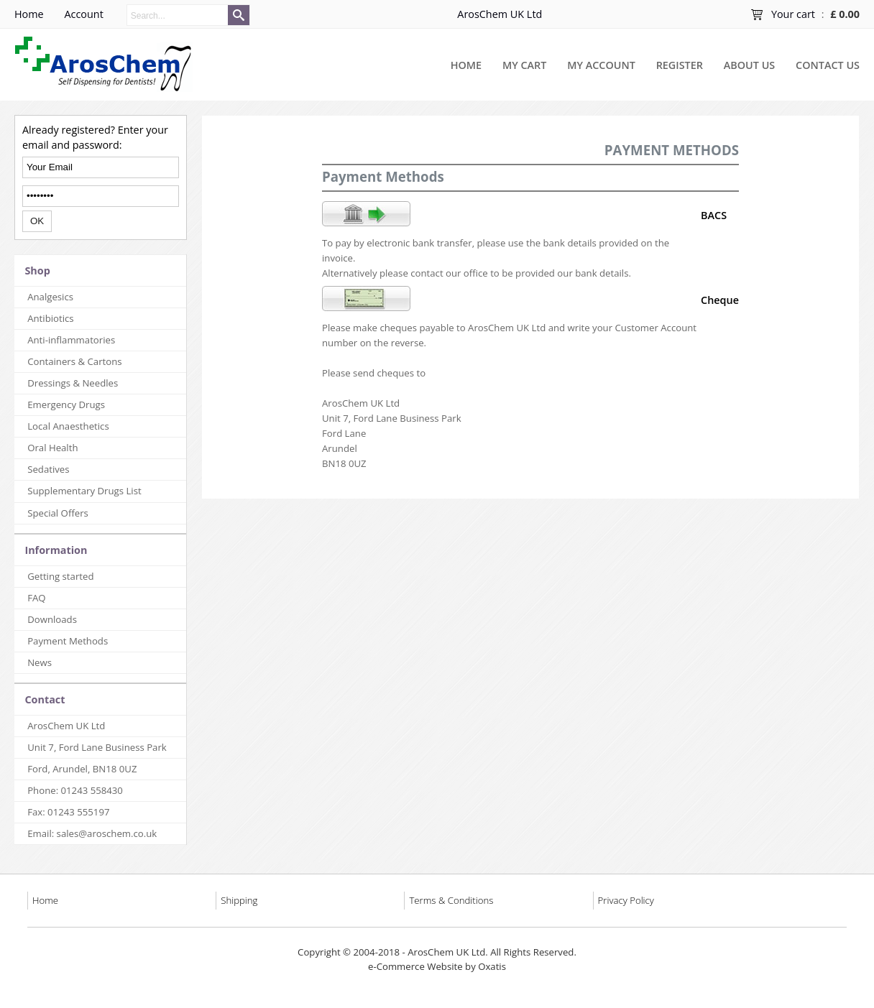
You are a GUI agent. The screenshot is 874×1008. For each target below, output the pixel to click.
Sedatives (48, 469)
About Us (749, 65)
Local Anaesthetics (68, 426)
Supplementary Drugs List (84, 490)
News (39, 662)
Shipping (239, 900)
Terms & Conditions (451, 900)
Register (679, 65)
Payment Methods (67, 640)
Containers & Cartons (74, 361)
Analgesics (50, 296)
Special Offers (57, 513)
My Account (601, 65)
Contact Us (828, 65)
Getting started (60, 576)
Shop (37, 270)
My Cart (524, 65)
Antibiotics (50, 318)
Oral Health (52, 447)
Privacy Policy (626, 900)
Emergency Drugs (66, 404)
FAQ (36, 597)
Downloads (52, 619)
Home (466, 65)
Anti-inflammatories (71, 339)
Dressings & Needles (72, 382)
